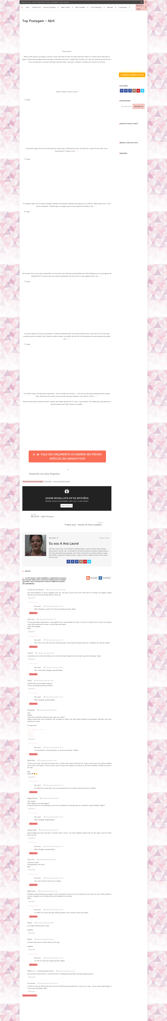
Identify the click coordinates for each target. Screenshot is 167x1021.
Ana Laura (37, 598)
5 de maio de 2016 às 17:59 (48, 752)
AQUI (77, 151)
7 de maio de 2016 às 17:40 (54, 901)
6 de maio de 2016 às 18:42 (45, 914)
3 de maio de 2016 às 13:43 (44, 672)
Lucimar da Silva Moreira (35, 581)
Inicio (27, 7)
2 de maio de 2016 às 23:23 (47, 611)
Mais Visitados (80, 7)
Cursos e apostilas (49, 7)
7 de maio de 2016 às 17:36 (54, 809)
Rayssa (29, 914)
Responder (31, 590)
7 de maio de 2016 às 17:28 (54, 598)
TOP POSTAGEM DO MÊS (61, 482)
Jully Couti (30, 851)
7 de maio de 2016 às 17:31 (54, 689)
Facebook (106, 570)
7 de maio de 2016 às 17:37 (54, 838)
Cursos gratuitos (132, 74)
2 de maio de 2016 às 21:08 (56, 581)
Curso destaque (96, 7)
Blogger (94, 570)
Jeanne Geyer (32, 822)
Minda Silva (31, 752)
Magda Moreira (32, 790)
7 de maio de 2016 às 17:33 (54, 777)
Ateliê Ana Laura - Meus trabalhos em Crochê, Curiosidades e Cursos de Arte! (45, 2)
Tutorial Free (36, 7)
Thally (29, 672)
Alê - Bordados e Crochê (35, 721)
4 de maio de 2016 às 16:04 (47, 702)
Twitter (30, 726)
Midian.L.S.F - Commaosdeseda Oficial (40, 963)
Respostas (34, 594)
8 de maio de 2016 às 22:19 (66, 963)
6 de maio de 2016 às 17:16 (48, 883)
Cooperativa (123, 7)
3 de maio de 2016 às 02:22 (45, 645)
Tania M (30, 645)
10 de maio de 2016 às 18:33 (49, 975)
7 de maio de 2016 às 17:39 (54, 870)
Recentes (110, 7)
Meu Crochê (65, 7)
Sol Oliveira (31, 975)
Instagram (30, 728)
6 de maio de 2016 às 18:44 (45, 931)
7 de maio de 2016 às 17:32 (54, 739)
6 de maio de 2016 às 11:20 (47, 851)
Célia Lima (30, 611)
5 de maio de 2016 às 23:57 (49, 822)
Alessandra (31, 702)
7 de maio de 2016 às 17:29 (54, 632)
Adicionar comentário (29, 987)
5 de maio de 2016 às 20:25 (50, 790)
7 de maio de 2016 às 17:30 (54, 659)
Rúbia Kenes (31, 883)
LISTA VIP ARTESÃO (66, 505)
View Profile (104, 530)
